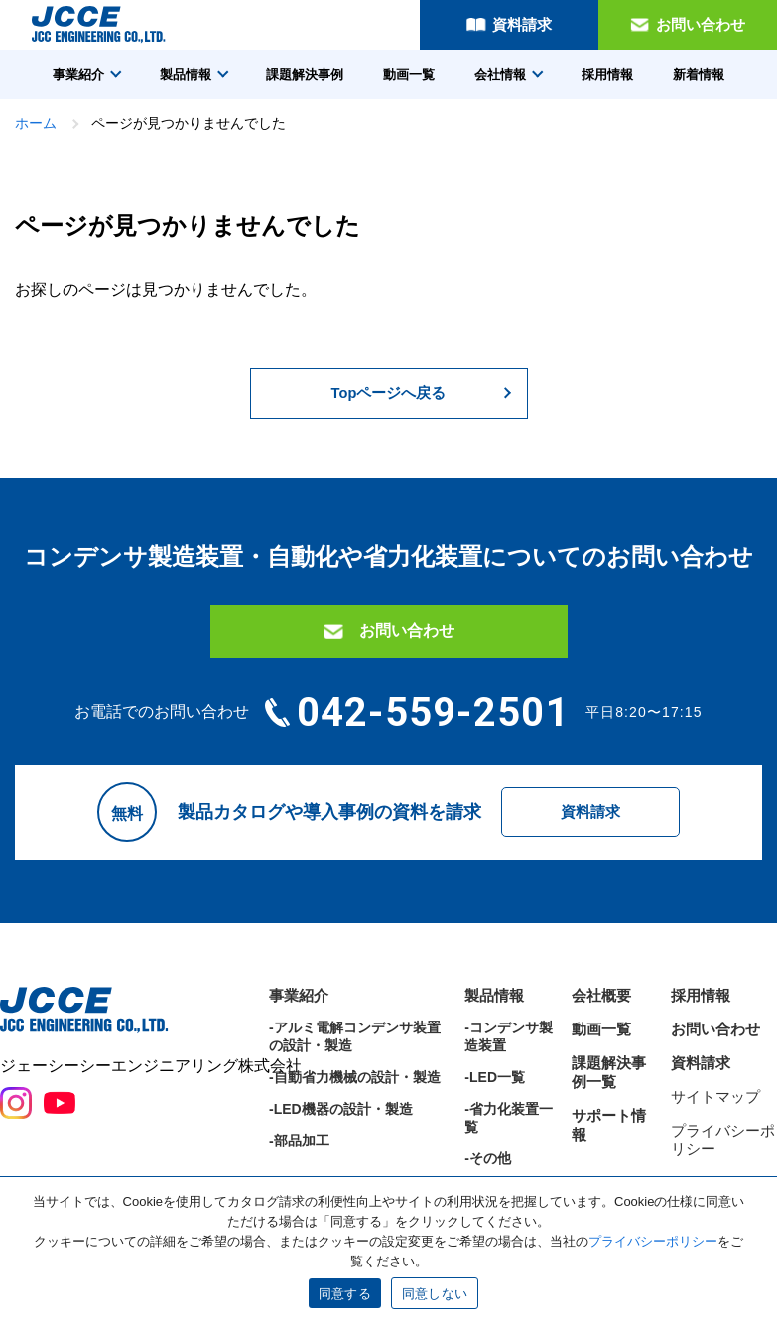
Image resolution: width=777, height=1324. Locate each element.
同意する (345, 1293)
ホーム (36, 123)
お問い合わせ (700, 24)
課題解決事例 (304, 74)
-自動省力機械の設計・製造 (355, 1132)
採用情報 (607, 74)
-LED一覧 (494, 1132)
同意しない (434, 1293)
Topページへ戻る (388, 395)
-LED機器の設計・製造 (341, 1163)
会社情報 (500, 74)
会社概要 (601, 1049)
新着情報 (698, 74)
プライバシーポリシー (652, 1241)
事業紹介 (78, 74)
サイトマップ (715, 1151)
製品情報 (185, 74)
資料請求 (522, 24)
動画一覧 (409, 74)
